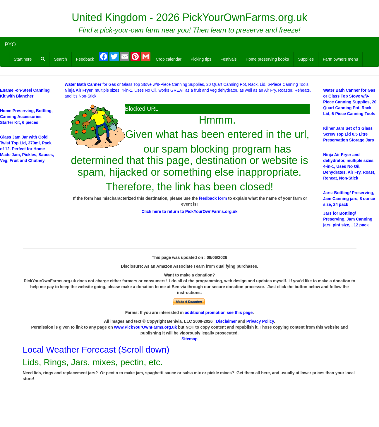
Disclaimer (226, 321)
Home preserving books (267, 59)
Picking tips (201, 59)
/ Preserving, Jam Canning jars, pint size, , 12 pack (347, 219)
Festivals (228, 59)
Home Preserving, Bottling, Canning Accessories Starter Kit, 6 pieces (26, 116)
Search (60, 59)
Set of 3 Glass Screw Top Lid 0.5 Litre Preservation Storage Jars (348, 134)
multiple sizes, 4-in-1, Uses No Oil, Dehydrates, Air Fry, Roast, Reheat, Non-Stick (349, 166)
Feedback (85, 59)
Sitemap (189, 339)
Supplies (306, 59)
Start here (23, 59)
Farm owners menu (340, 59)
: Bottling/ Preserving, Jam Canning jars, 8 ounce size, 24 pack (349, 198)
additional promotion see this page (219, 312)
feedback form (213, 198)
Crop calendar (168, 59)
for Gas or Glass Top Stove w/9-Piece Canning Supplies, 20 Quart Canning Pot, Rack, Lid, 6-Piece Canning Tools (186, 84)
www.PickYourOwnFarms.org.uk (145, 327)
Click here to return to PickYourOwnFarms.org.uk (189, 211)
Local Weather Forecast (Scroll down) (96, 349)
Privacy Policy (260, 321)
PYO (10, 44)
